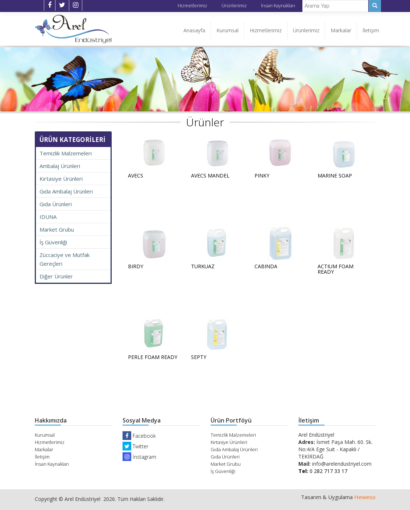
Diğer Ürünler (56, 276)
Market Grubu (57, 229)
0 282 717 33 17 (322, 471)
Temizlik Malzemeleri (66, 153)
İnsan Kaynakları (278, 5)
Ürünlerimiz (234, 5)
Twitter (135, 446)
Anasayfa (194, 30)
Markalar (341, 30)
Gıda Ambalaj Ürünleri (66, 191)
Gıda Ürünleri (56, 204)
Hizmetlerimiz (192, 5)
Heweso (365, 497)
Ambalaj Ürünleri (60, 166)
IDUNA (48, 216)
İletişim (371, 30)
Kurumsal (227, 30)
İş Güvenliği (53, 242)
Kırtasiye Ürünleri (61, 178)
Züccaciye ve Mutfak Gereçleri (65, 259)
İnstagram (139, 456)
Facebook (139, 435)
